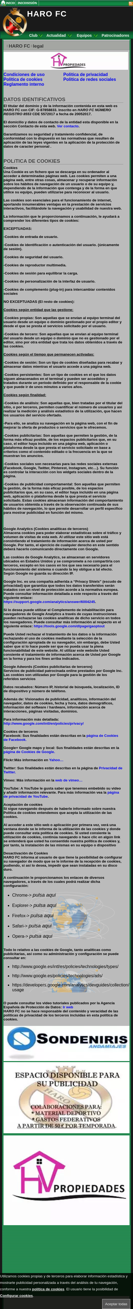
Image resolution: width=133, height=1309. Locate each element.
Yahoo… (56, 760)
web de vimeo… (69, 780)
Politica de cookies (23, 79)
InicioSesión (27, 3)
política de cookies (48, 1289)
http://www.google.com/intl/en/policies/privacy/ (44, 723)
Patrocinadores (115, 35)
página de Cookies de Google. (29, 752)
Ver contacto (68, 126)
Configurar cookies (16, 1296)
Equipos (87, 35)
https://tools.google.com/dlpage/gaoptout (69, 626)
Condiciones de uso (24, 74)
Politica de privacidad (85, 74)
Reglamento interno (24, 84)
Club (35, 35)
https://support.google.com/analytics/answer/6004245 (49, 602)
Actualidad (59, 35)
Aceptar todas (116, 1304)
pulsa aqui (44, 895)
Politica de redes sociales (89, 79)
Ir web (68, 1007)
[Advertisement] (37, 1261)
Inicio (11, 3)
